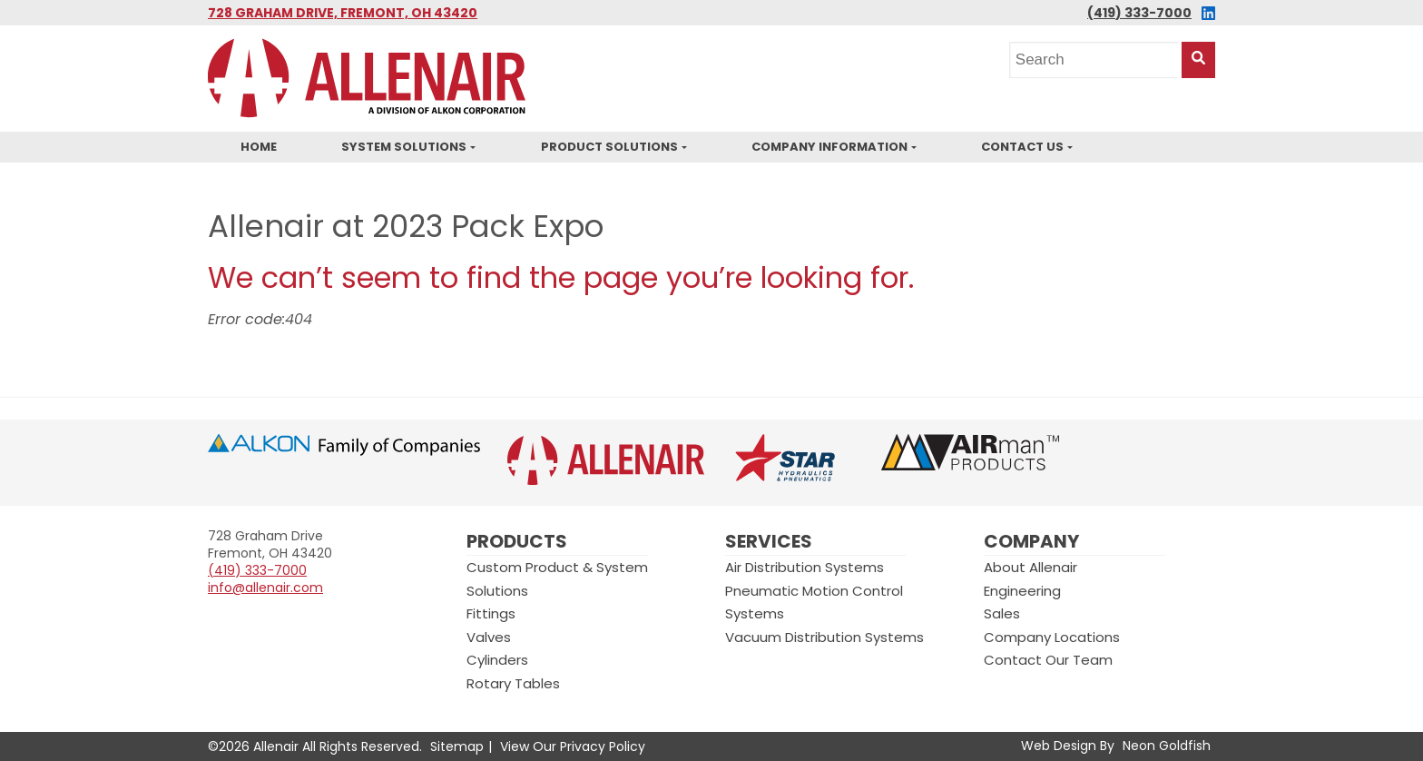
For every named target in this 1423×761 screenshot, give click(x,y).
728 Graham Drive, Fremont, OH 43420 (342, 13)
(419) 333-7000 (1139, 13)
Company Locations (1052, 637)
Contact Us (1022, 146)
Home (258, 146)
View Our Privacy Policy (572, 746)
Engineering (1022, 590)
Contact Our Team (1048, 659)
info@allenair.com (265, 587)
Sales (1002, 613)
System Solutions (403, 146)
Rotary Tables (513, 683)
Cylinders (497, 659)
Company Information (829, 146)
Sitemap (457, 746)
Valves (488, 637)
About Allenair (1030, 567)
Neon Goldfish (1167, 745)
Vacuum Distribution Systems (824, 637)
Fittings (490, 613)
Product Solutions (609, 146)
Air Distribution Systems (804, 567)
